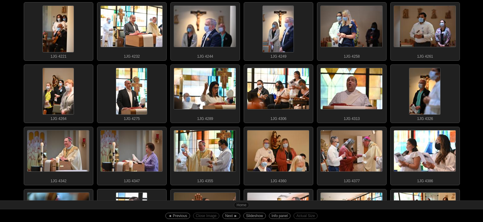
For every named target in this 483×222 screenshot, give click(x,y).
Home (241, 205)
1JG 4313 (351, 93)
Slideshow (254, 216)
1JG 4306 (278, 93)
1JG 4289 (205, 93)
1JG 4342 (58, 155)
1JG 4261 (425, 30)
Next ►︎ (231, 216)
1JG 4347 (131, 155)
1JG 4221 (58, 30)
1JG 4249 (278, 30)
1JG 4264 (58, 93)
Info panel (280, 216)
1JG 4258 (351, 30)
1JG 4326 (425, 93)
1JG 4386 (425, 155)
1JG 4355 (205, 155)
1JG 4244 (205, 30)
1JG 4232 (131, 30)
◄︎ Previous (177, 216)
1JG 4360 (278, 155)
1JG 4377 (351, 155)
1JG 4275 (131, 93)
